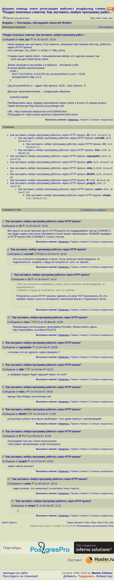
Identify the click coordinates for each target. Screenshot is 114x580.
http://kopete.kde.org (86, 44)
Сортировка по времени (93, 210)
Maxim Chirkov (102, 573)
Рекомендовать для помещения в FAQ (95, 526)
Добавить (69, 576)
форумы (8, 8)
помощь (22, 8)
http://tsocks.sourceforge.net (46, 105)
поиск (33, 8)
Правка (84, 119)
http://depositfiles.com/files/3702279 (34, 329)
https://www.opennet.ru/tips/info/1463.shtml (52, 114)
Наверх (84, 241)
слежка (100, 8)
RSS (110, 210)
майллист (67, 8)
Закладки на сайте (15, 573)
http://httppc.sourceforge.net (33, 396)
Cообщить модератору (101, 119)
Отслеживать (106, 27)
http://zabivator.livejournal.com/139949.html (40, 111)
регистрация (49, 8)
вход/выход (84, 8)
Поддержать (86, 576)
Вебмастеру (104, 576)
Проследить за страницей (20, 576)
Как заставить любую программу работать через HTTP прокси (47, 134)
